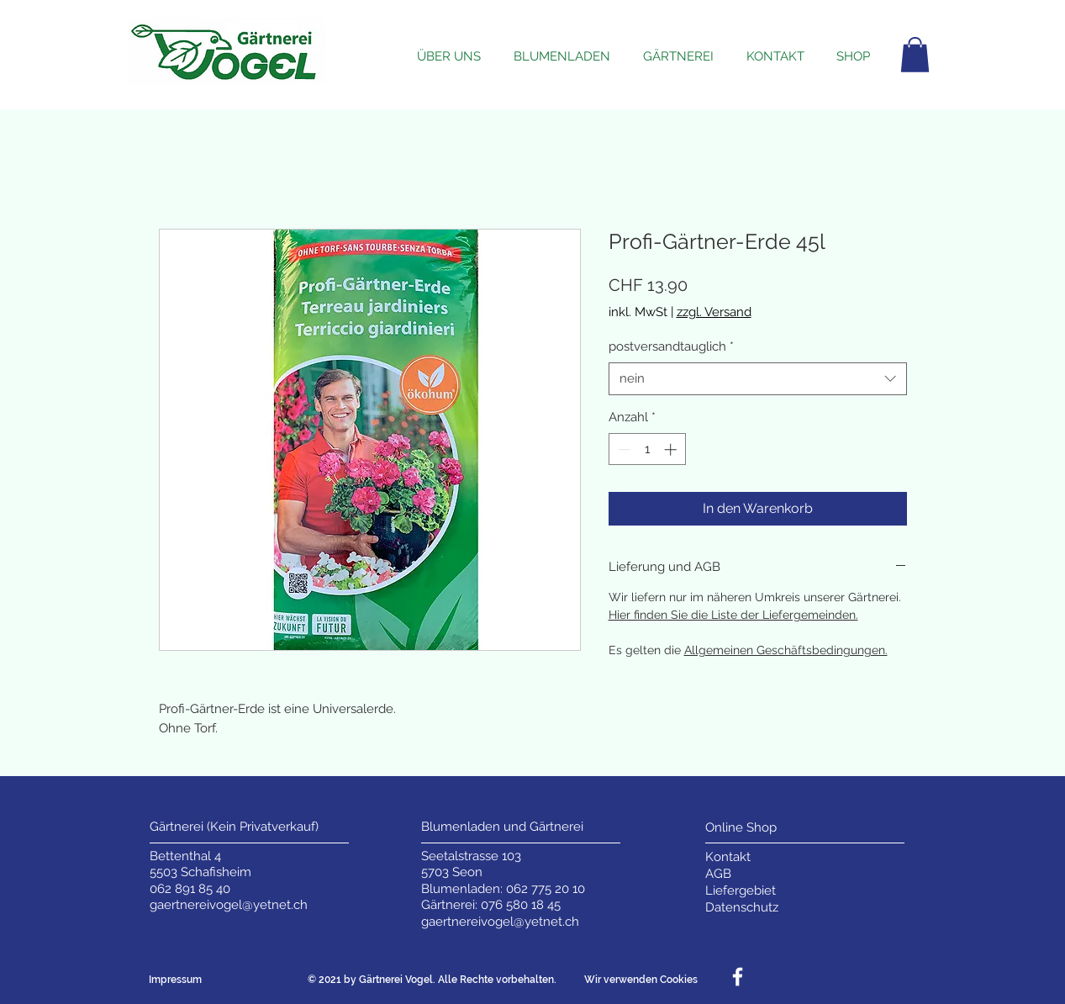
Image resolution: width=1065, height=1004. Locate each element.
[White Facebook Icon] (737, 976)
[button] (915, 54)
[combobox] (758, 378)
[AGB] (741, 874)
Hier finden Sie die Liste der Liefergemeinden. (733, 614)
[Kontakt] (741, 857)
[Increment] (672, 449)
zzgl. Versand (714, 312)
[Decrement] (622, 449)
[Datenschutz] (741, 908)
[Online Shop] (741, 828)
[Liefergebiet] (741, 891)
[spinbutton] (647, 449)
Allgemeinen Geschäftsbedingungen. (786, 650)
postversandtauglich (671, 346)
